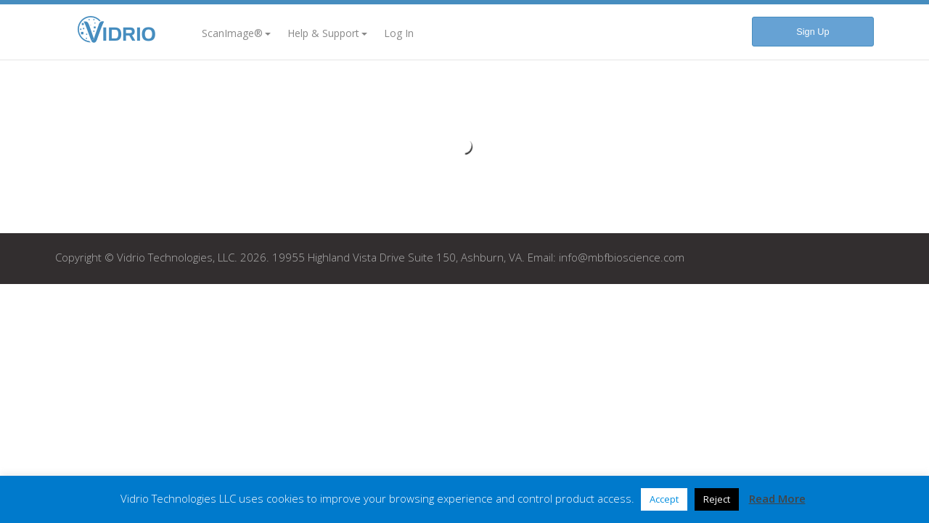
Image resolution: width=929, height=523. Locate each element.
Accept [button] (664, 499)
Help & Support (327, 33)
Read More (777, 498)
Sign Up (812, 31)
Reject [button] (716, 499)
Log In (399, 33)
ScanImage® (236, 33)
